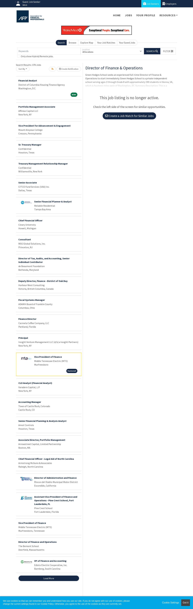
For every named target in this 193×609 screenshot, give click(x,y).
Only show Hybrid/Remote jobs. (37, 56)
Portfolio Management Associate (36, 106)
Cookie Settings (170, 602)
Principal (23, 337)
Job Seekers (151, 4)
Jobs (128, 15)
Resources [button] (167, 15)
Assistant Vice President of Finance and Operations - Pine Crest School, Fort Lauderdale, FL (55, 500)
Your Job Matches (106, 42)
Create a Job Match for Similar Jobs (129, 116)
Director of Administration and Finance (55, 477)
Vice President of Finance (48, 356)
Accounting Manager (29, 401)
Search (61, 42)
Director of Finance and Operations (37, 541)
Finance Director (27, 318)
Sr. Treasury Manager (29, 144)
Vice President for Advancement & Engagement (44, 125)
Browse (72, 42)
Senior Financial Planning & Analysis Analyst (42, 420)
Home (117, 15)
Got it (185, 602)
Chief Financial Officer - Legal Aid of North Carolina (46, 458)
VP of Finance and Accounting (50, 560)
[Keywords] (49, 51)
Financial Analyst (27, 80)
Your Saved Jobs (127, 42)
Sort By (22, 69)
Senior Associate (27, 182)
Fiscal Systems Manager (31, 299)
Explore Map (86, 42)
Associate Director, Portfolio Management (41, 439)
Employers (169, 4)
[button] (168, 51)
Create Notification (68, 69)
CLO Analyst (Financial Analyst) (35, 382)
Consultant (24, 239)
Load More (48, 578)
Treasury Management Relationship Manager (43, 163)
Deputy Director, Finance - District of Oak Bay (43, 280)
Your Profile (145, 15)
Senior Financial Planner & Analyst (53, 201)
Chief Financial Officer (30, 220)
